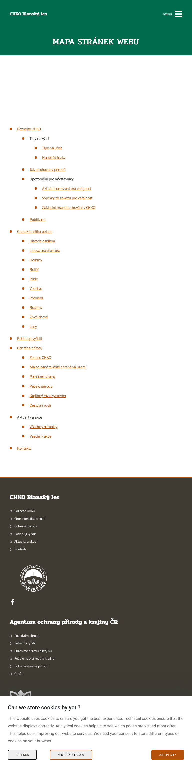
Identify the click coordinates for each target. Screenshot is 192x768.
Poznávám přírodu (27, 636)
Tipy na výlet (40, 138)
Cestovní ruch (40, 405)
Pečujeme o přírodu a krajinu (34, 658)
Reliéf (34, 269)
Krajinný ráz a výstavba (48, 395)
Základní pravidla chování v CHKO (68, 207)
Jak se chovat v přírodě (48, 169)
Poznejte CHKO (29, 129)
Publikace (37, 219)
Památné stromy (43, 376)
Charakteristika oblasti (34, 231)
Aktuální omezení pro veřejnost (66, 188)
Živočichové (39, 317)
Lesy (33, 326)
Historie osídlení (42, 241)
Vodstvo (36, 288)
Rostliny (36, 307)
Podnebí (36, 298)
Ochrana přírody (29, 348)
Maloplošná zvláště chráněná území (58, 367)
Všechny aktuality (44, 426)
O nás (18, 674)
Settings (22, 755)
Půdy (34, 279)
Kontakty (24, 448)
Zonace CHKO (40, 357)
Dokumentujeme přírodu (31, 666)
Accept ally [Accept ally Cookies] (168, 755)
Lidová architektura (45, 250)
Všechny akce (40, 436)
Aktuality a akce (29, 417)
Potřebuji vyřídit (29, 338)
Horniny (36, 260)
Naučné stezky (54, 157)
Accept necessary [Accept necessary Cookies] (71, 755)
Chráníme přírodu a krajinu (33, 651)
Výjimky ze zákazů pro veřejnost (67, 198)
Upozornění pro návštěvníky (52, 179)
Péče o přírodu (41, 386)
